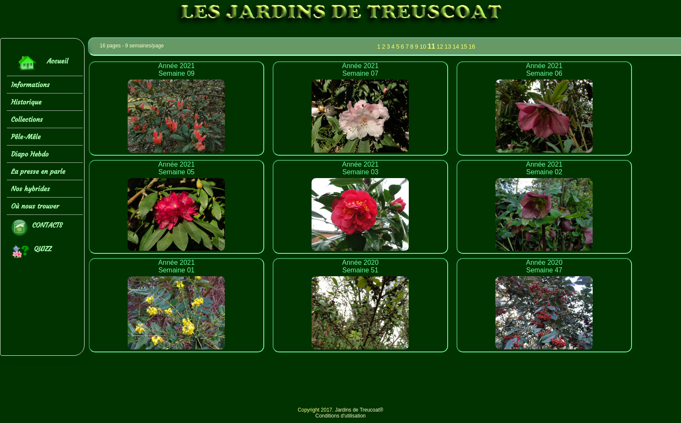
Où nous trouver (35, 206)
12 (440, 46)
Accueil (39, 63)
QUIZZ (31, 251)
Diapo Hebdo (30, 154)
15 (463, 46)
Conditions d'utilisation (340, 416)
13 (448, 46)
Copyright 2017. (316, 410)
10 (423, 46)
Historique (26, 102)
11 (431, 46)
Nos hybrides (30, 188)
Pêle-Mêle (26, 136)
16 (471, 46)
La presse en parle (38, 171)
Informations (30, 84)
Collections (27, 119)
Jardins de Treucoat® (359, 410)
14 (456, 46)
